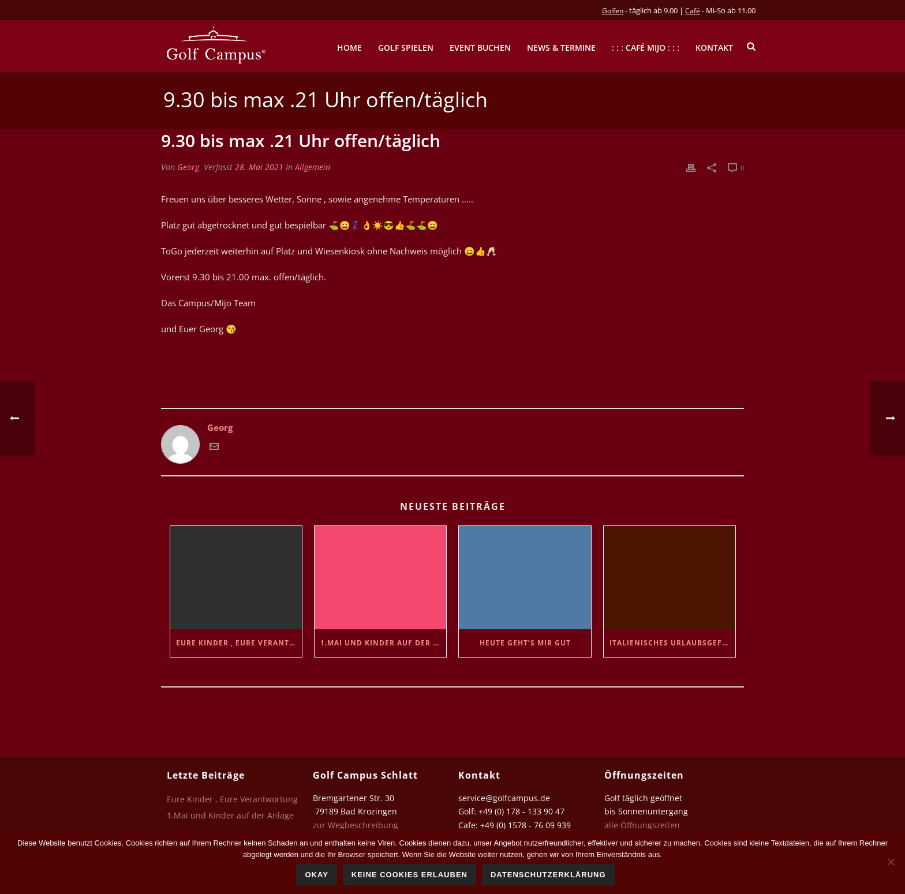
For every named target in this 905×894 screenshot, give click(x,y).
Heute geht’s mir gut (525, 643)
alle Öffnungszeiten (642, 825)
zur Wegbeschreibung (357, 825)
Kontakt (714, 47)
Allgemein (312, 166)
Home (349, 47)
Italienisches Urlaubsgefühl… (672, 643)
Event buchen (480, 47)
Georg (188, 166)
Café (692, 11)
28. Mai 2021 (259, 166)
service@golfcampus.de (504, 797)
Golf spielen (405, 47)
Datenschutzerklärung (548, 874)
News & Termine (561, 47)
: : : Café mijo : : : (645, 47)
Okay (316, 874)
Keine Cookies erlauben (409, 874)
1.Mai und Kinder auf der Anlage (383, 643)
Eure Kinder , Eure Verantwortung (239, 643)
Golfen (612, 11)
